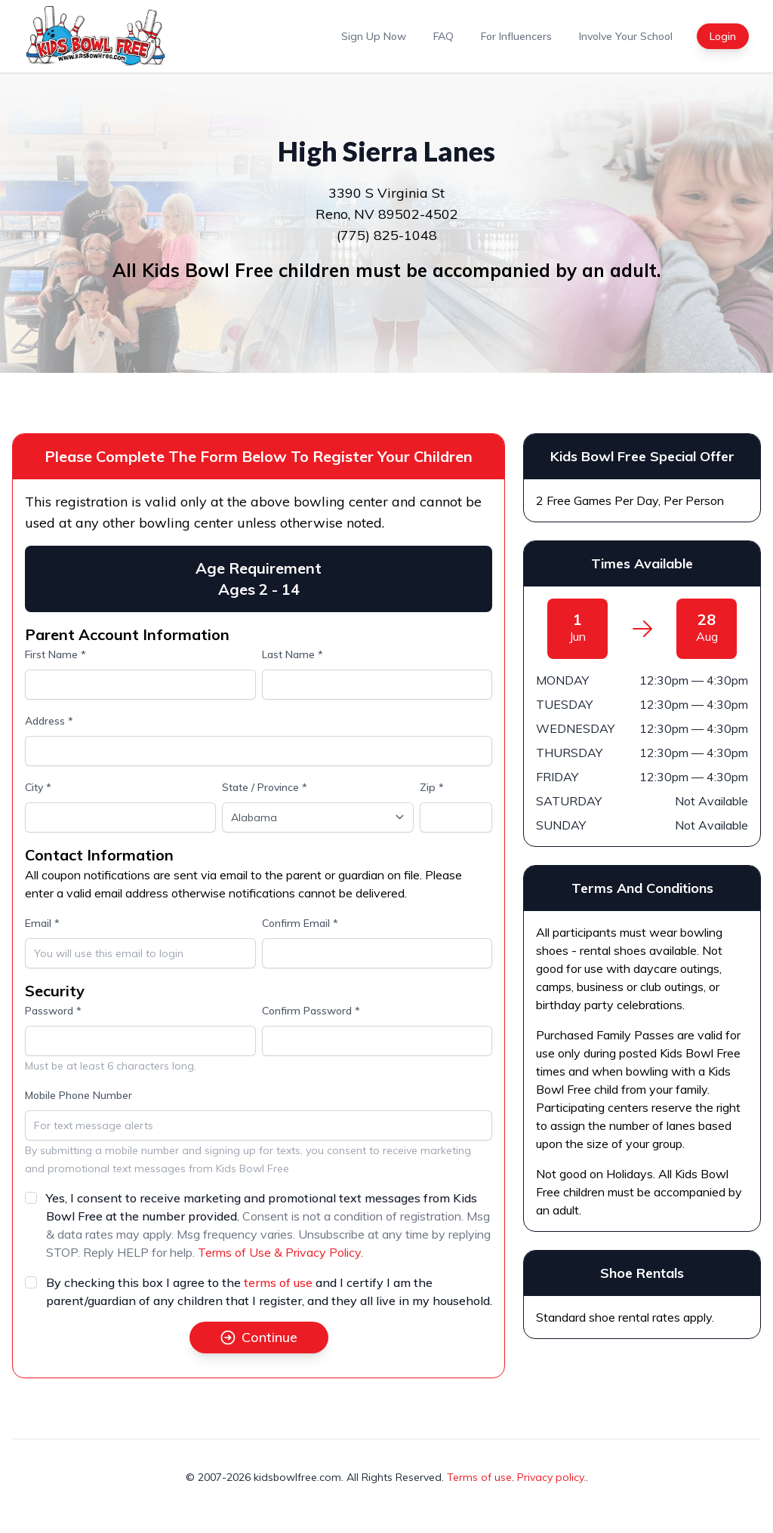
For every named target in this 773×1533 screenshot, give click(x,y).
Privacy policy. (551, 1477)
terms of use (278, 1282)
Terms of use (479, 1477)
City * (38, 787)
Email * (42, 923)
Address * (49, 721)
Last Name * (292, 654)
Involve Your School (626, 36)
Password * (53, 1010)
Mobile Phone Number (78, 1095)
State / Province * (264, 787)
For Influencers (516, 36)
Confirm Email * (300, 923)
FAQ (443, 36)
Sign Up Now (373, 36)
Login (723, 36)
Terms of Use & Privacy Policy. (280, 1252)
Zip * (432, 787)
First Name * (55, 654)
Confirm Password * (311, 1010)
